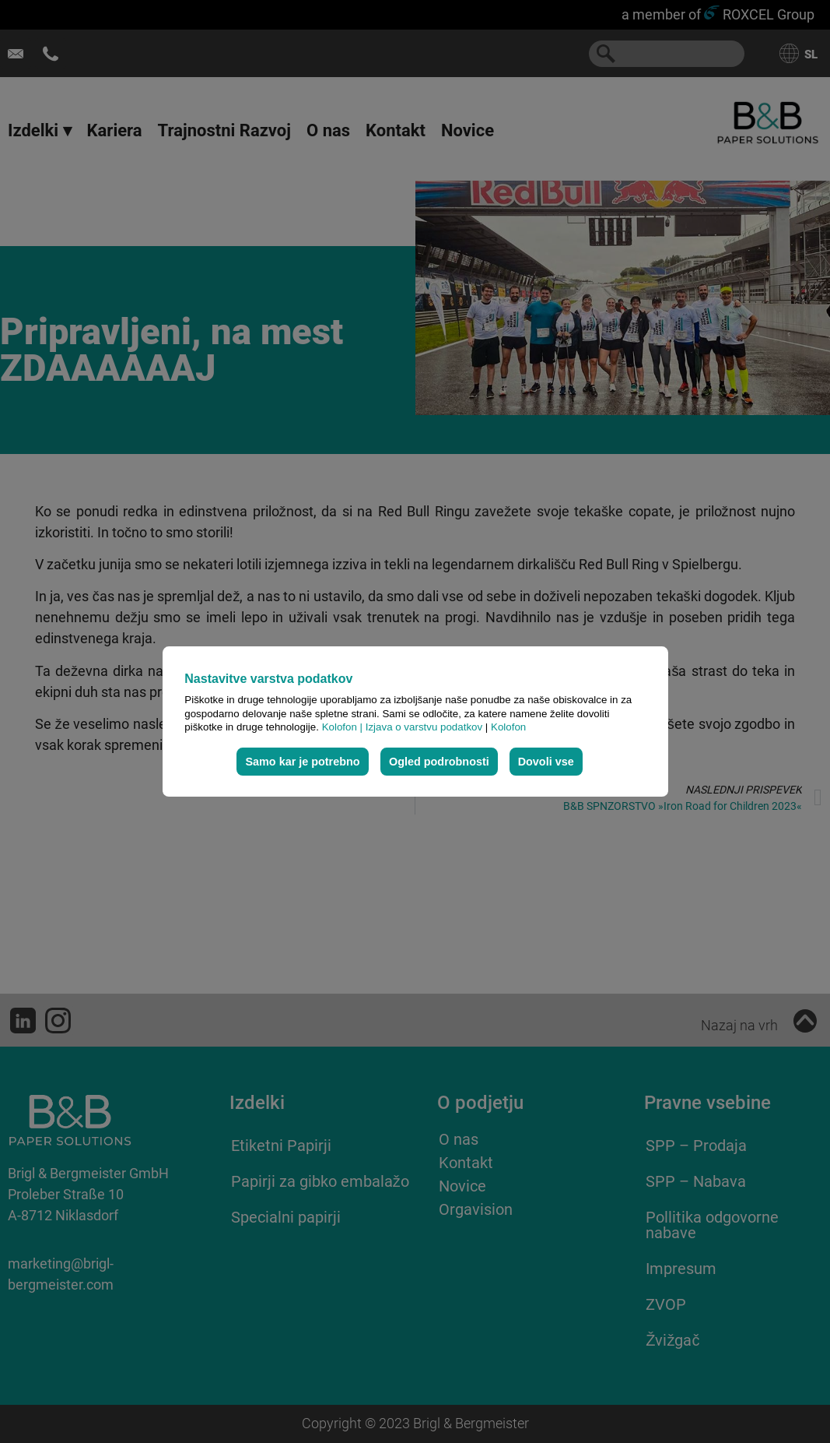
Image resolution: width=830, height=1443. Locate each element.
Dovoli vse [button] (546, 761)
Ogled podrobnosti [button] (439, 761)
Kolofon (508, 727)
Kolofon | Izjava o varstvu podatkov (403, 727)
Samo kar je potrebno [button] (302, 761)
